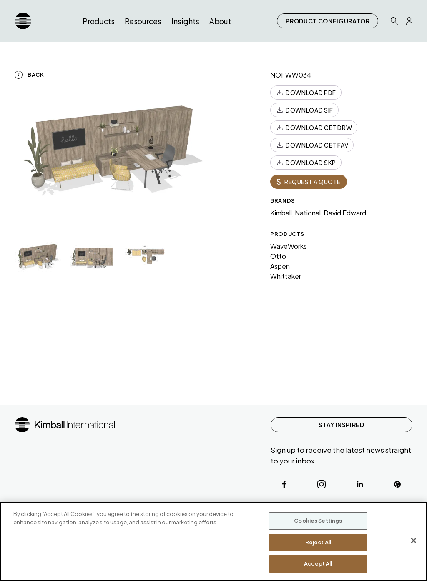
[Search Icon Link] (394, 20)
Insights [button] (185, 21)
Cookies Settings (318, 520)
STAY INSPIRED (341, 424)
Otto (278, 256)
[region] (213, 541)
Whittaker (285, 276)
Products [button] (99, 21)
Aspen (280, 266)
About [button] (220, 21)
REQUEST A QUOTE (308, 181)
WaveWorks (288, 246)
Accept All (318, 563)
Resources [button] (143, 21)
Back (36, 74)
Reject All (318, 542)
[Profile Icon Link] (409, 21)
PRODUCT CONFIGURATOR (327, 21)
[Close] (413, 540)
